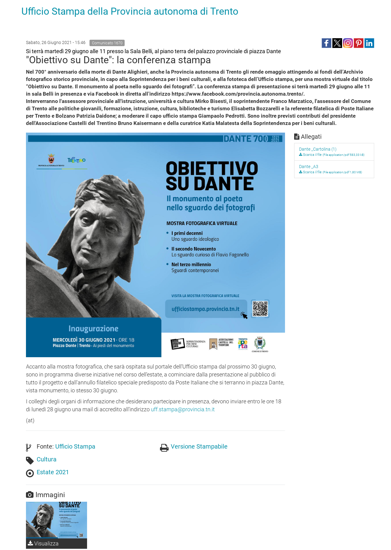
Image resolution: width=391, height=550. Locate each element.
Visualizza (43, 543)
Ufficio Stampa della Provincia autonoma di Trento (129, 11)
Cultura (47, 459)
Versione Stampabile (199, 446)
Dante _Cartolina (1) (318, 149)
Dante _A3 (308, 166)
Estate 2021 (53, 472)
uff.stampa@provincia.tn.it (183, 409)
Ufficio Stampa (75, 446)
